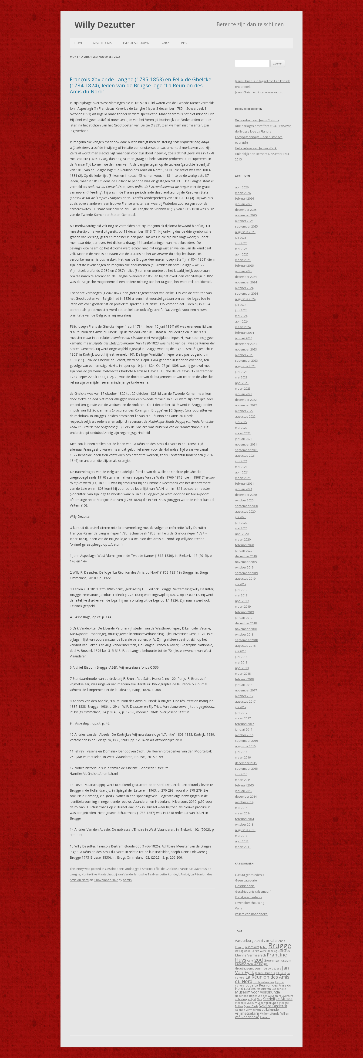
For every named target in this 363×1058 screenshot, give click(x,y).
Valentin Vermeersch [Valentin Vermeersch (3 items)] (248, 1009)
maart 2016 (243, 757)
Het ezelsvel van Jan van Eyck (256, 148)
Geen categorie (246, 880)
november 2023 (246, 349)
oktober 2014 (244, 802)
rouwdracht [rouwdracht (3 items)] (286, 995)
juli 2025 (240, 237)
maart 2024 (243, 327)
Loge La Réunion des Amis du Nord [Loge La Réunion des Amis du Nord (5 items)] (263, 987)
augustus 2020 (245, 511)
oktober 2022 (244, 411)
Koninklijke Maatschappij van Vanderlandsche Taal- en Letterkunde (129, 874)
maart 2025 (243, 260)
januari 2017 (243, 729)
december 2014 (246, 796)
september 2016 (246, 740)
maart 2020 (243, 539)
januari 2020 (243, 550)
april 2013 (242, 841)
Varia (165, 43)
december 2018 (246, 623)
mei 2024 (241, 316)
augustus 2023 (245, 366)
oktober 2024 (244, 288)
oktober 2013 (244, 824)
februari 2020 (244, 545)
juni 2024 (241, 310)
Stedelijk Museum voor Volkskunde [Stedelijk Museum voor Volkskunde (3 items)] (256, 1002)
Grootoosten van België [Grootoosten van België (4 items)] (251, 964)
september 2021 (246, 450)
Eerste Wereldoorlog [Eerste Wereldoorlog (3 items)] (264, 951)
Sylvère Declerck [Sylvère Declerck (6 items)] (273, 1005)
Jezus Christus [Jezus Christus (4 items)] (265, 973)
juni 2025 (241, 243)
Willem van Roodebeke (251, 914)
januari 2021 (243, 489)
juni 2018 (241, 657)
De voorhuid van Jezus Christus (257, 120)
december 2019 (246, 556)
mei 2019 (241, 595)
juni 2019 (241, 590)
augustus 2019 (245, 578)
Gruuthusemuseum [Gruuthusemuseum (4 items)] (248, 968)
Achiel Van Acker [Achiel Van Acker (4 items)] (266, 941)
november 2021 (246, 444)
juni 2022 (241, 422)
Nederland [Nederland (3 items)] (241, 995)
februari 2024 (244, 332)
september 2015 (246, 768)
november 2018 (246, 629)
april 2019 (242, 601)
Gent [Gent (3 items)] (250, 960)
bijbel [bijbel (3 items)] (263, 947)
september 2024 (246, 293)
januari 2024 (243, 338)
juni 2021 (241, 461)
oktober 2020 (244, 500)
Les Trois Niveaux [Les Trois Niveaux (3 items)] (263, 982)
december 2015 (246, 763)
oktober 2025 (244, 221)
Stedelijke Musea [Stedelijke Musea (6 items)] (277, 998)
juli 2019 (240, 584)
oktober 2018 (244, 634)
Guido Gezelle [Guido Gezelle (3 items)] (272, 968)
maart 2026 (243, 193)
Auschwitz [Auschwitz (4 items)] (252, 947)
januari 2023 (243, 394)
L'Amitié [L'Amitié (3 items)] (281, 973)
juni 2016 (241, 752)
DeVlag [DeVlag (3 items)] (239, 951)
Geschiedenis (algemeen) (253, 891)
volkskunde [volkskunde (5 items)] (270, 1009)
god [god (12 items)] (258, 959)
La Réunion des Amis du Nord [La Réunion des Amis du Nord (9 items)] (262, 979)
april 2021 (242, 472)
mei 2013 (241, 835)
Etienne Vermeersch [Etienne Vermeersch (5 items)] (250, 955)
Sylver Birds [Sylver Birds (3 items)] (251, 1006)
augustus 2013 (245, 830)
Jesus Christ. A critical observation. (259, 92)
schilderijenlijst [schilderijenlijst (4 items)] (245, 999)
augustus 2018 (245, 645)
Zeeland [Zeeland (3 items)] (265, 1017)
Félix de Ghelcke (165, 869)
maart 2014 (243, 813)
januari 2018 (243, 685)
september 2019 (246, 573)
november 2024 (246, 282)
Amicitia (147, 869)
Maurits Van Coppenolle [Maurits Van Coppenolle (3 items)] (271, 988)
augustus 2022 (245, 416)
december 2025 (246, 210)
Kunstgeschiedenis (248, 897)
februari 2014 (244, 819)
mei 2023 (241, 377)
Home (78, 43)
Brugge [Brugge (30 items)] (279, 945)
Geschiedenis (102, 43)
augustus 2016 (245, 746)
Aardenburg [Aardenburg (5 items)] (244, 940)
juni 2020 (241, 522)
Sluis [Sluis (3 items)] (259, 999)
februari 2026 (244, 198)
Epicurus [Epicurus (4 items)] (284, 951)
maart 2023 (243, 388)
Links (183, 43)
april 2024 (242, 321)
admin (127, 880)
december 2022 (246, 400)
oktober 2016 (244, 735)
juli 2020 (240, 517)
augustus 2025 (245, 232)
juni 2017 (241, 713)
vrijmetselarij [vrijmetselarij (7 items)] (247, 1013)
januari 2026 (243, 204)
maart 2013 (243, 847)
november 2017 (246, 690)
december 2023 (246, 344)
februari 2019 (244, 612)
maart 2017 (243, 718)
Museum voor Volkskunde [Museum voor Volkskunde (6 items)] (257, 992)
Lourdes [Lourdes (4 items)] (250, 989)
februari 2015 (244, 785)
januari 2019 (243, 618)
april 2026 (242, 187)
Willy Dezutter (104, 24)
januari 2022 (243, 439)
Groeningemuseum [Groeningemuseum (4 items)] (277, 960)
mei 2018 (241, 662)
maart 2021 (243, 478)
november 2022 (246, 405)
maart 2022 (243, 433)
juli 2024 (240, 305)
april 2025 (242, 254)
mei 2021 (241, 467)
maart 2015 (243, 780)
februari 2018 (244, 679)
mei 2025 (241, 249)
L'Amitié (183, 874)
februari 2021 (244, 483)
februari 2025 (244, 265)
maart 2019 (243, 606)
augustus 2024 (245, 299)
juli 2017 (240, 707)
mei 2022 (241, 427)
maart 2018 (243, 673)
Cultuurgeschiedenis (249, 875)
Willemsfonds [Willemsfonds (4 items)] (269, 1013)
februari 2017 (244, 724)
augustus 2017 (245, 701)
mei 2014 (241, 808)
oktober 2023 (244, 355)
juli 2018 (240, 651)
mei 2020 (241, 528)
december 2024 (246, 277)
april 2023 (242, 383)
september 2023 (246, 360)
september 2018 (246, 640)
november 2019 (246, 562)
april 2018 (242, 668)
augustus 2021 (245, 455)
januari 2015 (243, 791)
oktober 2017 (244, 696)
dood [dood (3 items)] (247, 951)
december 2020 (246, 495)
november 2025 (246, 215)
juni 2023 (241, 372)
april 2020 (242, 534)
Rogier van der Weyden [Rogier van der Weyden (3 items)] (263, 995)
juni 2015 (241, 774)
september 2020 (246, 506)
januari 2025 (243, 271)
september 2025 (246, 226)
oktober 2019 (244, 567)
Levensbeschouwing (136, 43)
